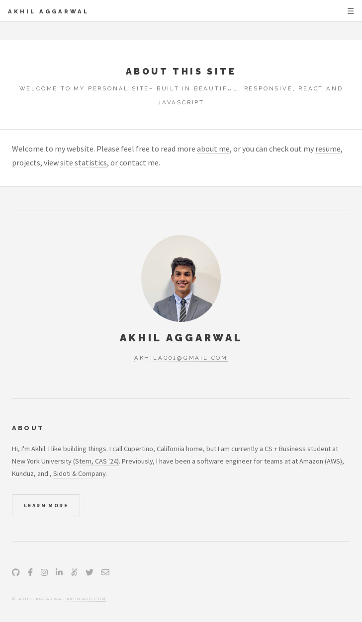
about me (213, 149)
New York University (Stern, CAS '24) (65, 461)
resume (328, 149)
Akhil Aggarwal (48, 11)
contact (132, 162)
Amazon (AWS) (320, 461)
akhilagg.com (86, 598)
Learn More (46, 505)
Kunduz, (24, 473)
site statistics (83, 162)
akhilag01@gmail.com (181, 357)
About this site (181, 71)
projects (26, 162)
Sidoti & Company (79, 473)
